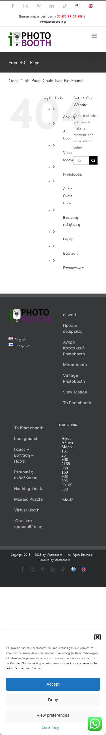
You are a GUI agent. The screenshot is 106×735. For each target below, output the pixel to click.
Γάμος (68, 239)
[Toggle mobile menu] (95, 36)
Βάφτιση (70, 253)
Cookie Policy (50, 728)
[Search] (93, 160)
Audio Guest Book (67, 195)
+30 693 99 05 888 (69, 16)
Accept (53, 684)
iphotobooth (62, 560)
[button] (97, 637)
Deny (53, 699)
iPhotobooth (54, 555)
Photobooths (72, 174)
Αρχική (69, 116)
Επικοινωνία (73, 267)
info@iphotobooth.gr (53, 21)
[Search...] (81, 160)
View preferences (53, 715)
